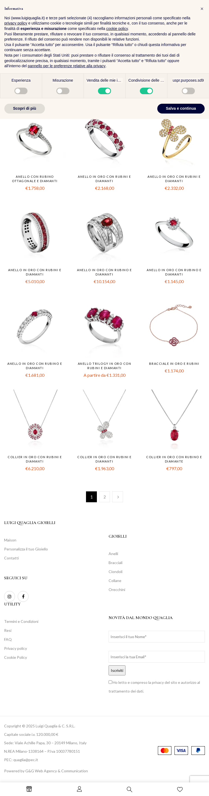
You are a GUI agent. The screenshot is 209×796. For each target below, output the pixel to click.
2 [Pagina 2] (104, 496)
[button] (199, 18)
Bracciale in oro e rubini (174, 363)
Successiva (117, 496)
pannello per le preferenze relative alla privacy (67, 743)
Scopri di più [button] (24, 785)
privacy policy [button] (15, 700)
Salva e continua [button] (181, 785)
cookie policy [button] (117, 705)
